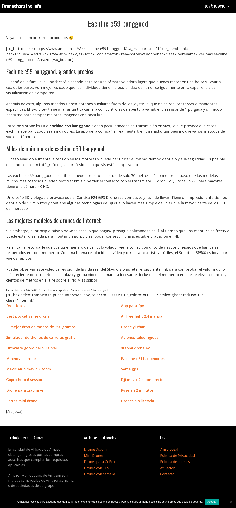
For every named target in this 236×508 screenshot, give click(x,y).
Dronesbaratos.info (21, 6)
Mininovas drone (21, 358)
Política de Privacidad (177, 455)
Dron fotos (15, 305)
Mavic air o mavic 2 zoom (28, 369)
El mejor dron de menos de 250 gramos (41, 326)
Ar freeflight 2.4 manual (142, 316)
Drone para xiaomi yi (24, 390)
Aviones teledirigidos (139, 337)
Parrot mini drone (21, 400)
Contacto (167, 474)
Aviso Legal (169, 449)
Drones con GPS (96, 468)
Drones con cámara (99, 474)
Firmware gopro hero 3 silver (31, 348)
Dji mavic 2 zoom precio (142, 379)
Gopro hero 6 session (24, 379)
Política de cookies (175, 461)
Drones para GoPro (99, 461)
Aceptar (212, 501)
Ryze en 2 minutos (137, 390)
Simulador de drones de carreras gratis (40, 337)
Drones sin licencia (137, 400)
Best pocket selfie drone (28, 316)
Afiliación (167, 468)
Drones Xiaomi (96, 449)
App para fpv (132, 305)
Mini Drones (94, 455)
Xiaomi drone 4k (135, 348)
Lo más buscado (219, 6)
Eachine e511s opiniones (143, 358)
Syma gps (129, 369)
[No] (231, 502)
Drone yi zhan (133, 326)
